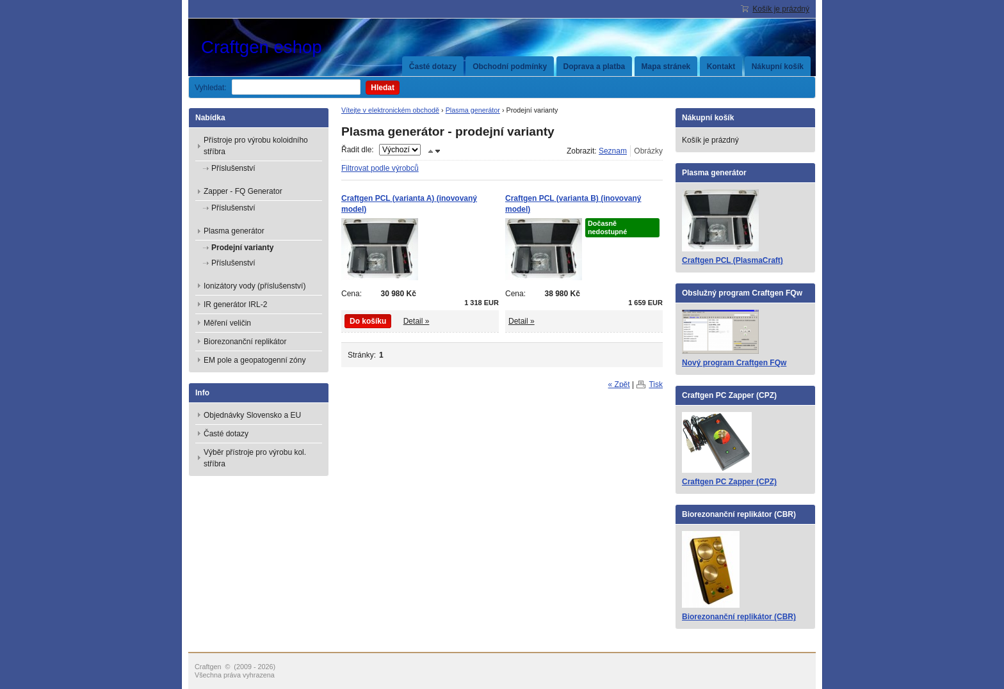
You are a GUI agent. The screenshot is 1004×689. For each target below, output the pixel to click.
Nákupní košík (778, 66)
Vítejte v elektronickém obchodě (390, 110)
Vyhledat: (211, 87)
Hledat (382, 87)
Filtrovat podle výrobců (380, 168)
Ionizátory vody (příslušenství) (254, 285)
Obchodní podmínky (510, 66)
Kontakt (721, 66)
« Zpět (619, 384)
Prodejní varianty (242, 247)
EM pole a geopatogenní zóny (254, 360)
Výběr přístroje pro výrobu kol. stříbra (255, 458)
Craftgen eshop (297, 47)
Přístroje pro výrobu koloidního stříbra (256, 146)
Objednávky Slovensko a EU (252, 415)
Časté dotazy (433, 66)
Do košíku (368, 321)
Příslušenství (233, 168)
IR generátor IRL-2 (235, 304)
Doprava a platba (594, 66)
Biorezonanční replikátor (245, 341)
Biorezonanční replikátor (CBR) (739, 616)
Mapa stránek (666, 66)
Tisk (656, 384)
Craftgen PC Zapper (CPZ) (729, 481)
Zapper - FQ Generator (243, 191)
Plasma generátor (473, 110)
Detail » (416, 321)
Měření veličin (227, 323)
